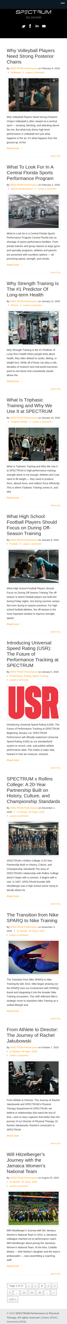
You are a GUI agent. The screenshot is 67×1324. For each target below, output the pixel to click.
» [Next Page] (53, 1292)
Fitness (14, 305)
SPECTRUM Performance (24, 68)
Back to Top (55, 156)
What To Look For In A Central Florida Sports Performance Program (30, 172)
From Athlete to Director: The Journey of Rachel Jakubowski (32, 1035)
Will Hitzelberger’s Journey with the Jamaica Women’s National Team (26, 1163)
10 (24, 1292)
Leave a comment (34, 72)
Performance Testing (20, 676)
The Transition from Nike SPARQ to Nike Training (33, 917)
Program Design (19, 421)
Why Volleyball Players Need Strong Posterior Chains (31, 56)
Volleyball (16, 72)
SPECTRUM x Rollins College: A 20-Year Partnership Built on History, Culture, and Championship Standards (33, 790)
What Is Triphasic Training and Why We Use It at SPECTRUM (30, 405)
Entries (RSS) (49, 1317)
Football (13, 544)
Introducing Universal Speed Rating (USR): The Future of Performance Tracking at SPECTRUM (33, 654)
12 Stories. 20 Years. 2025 (30, 812)
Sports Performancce (22, 188)
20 (32, 1292)
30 (39, 1292)
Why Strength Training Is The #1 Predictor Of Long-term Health (33, 289)
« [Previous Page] (29, 1285)
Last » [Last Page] (12, 1299)
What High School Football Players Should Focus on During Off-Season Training (32, 525)
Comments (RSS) (16, 1321)
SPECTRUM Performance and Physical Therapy (33, 12)
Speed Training (40, 676)
